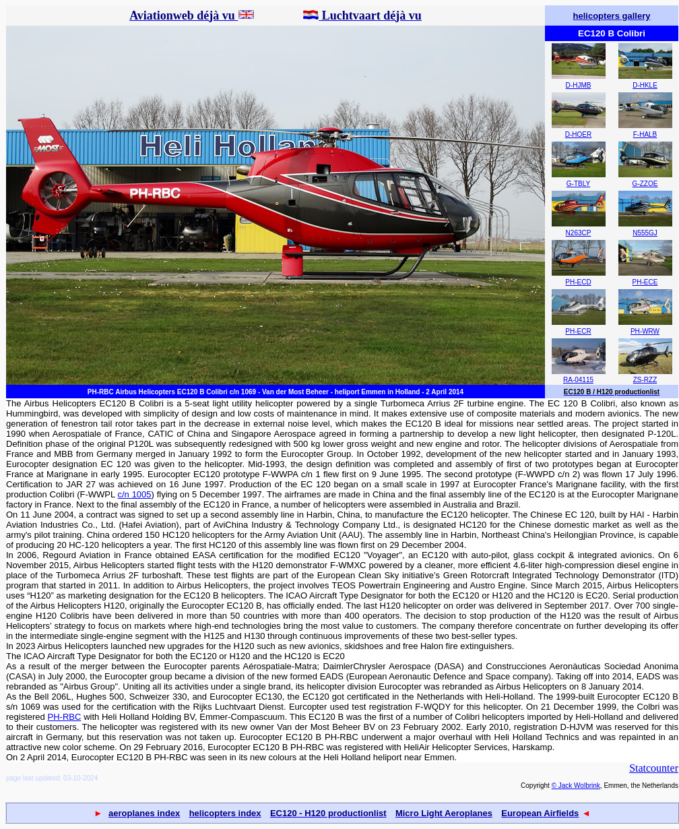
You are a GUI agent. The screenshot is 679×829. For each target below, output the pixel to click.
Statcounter (653, 768)
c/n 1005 (135, 494)
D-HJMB (578, 85)
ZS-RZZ (645, 379)
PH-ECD (578, 282)
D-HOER (578, 134)
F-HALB (645, 134)
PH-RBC (65, 717)
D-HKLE (645, 85)
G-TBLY (578, 183)
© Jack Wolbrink (576, 785)
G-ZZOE (645, 183)
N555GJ (645, 233)
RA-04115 (578, 379)
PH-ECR (578, 331)
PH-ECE (645, 282)
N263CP (578, 233)
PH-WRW (644, 331)
